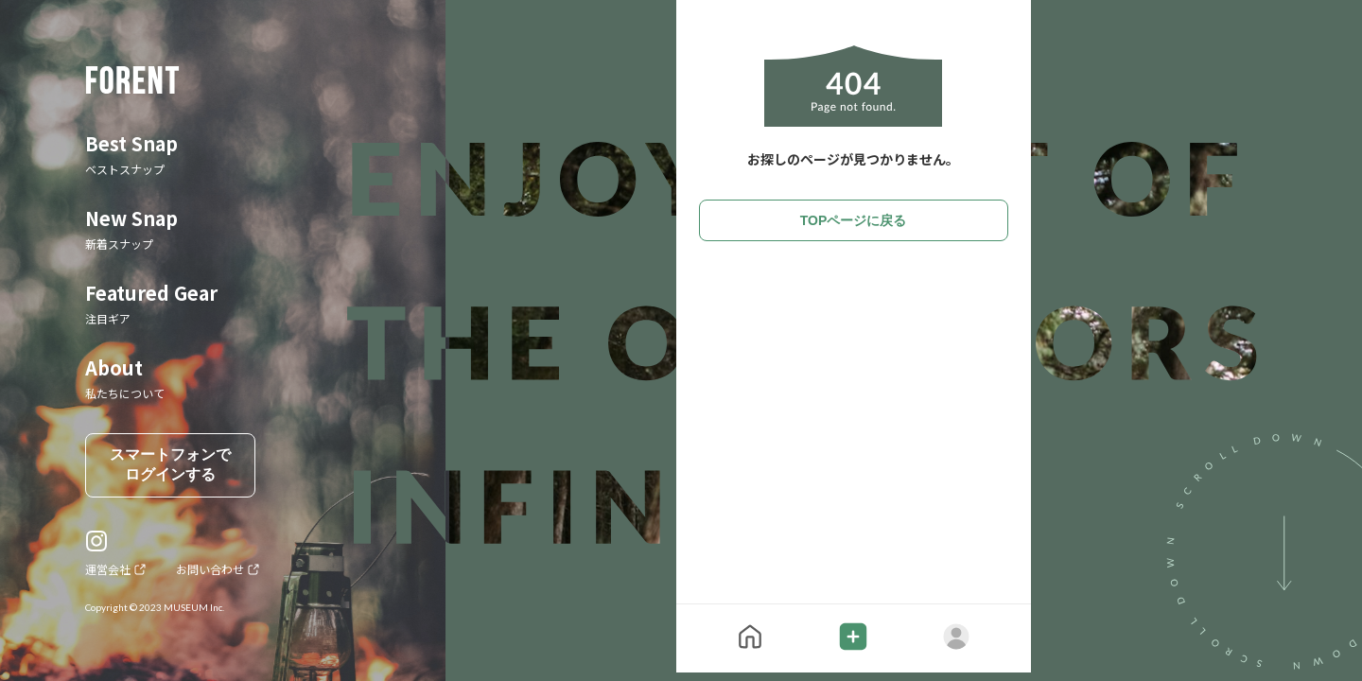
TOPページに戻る (853, 220)
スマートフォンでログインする (170, 464)
